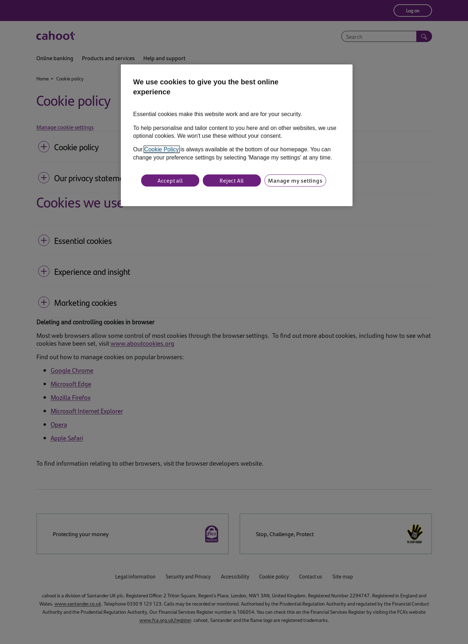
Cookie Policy (161, 149)
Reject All (232, 180)
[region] (237, 135)
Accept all (170, 180)
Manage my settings (295, 180)
